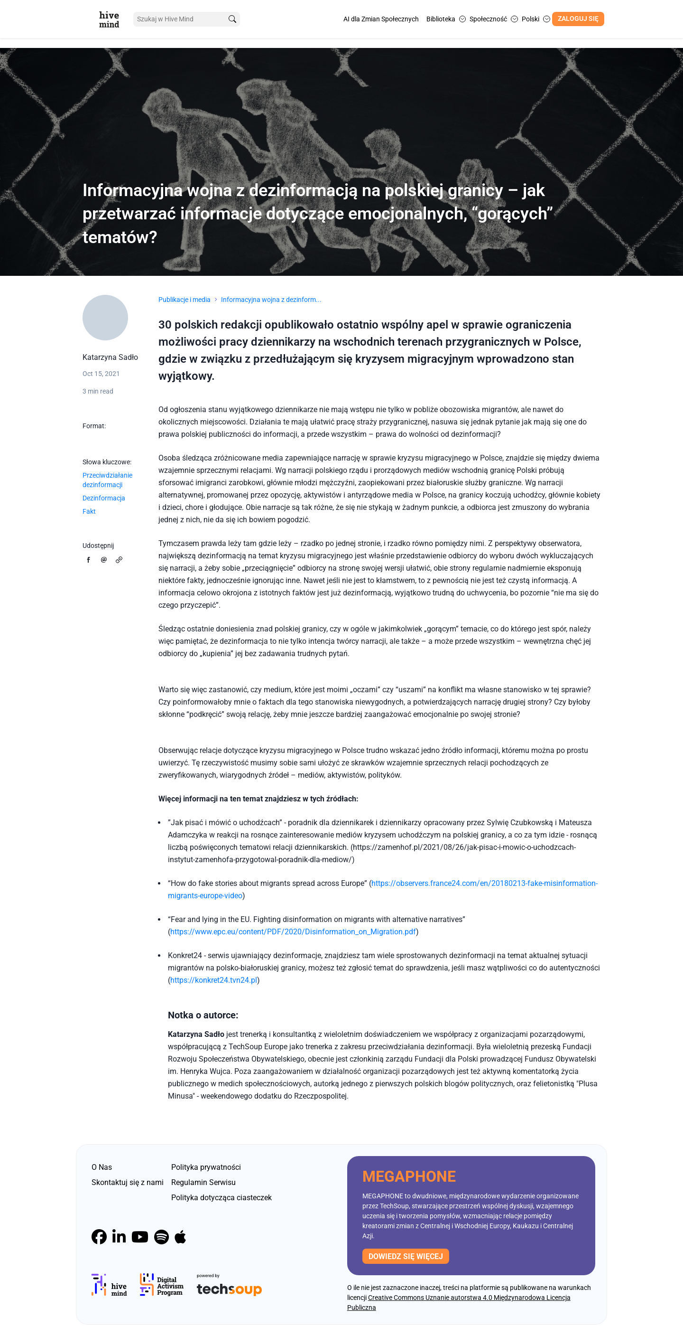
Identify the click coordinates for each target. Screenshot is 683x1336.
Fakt (89, 511)
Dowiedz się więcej (406, 1256)
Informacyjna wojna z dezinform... (271, 299)
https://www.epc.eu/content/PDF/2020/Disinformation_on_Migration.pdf (293, 931)
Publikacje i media (184, 299)
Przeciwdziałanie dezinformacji (107, 480)
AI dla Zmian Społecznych (381, 19)
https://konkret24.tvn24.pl (213, 980)
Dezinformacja (104, 498)
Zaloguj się (578, 19)
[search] (229, 19)
